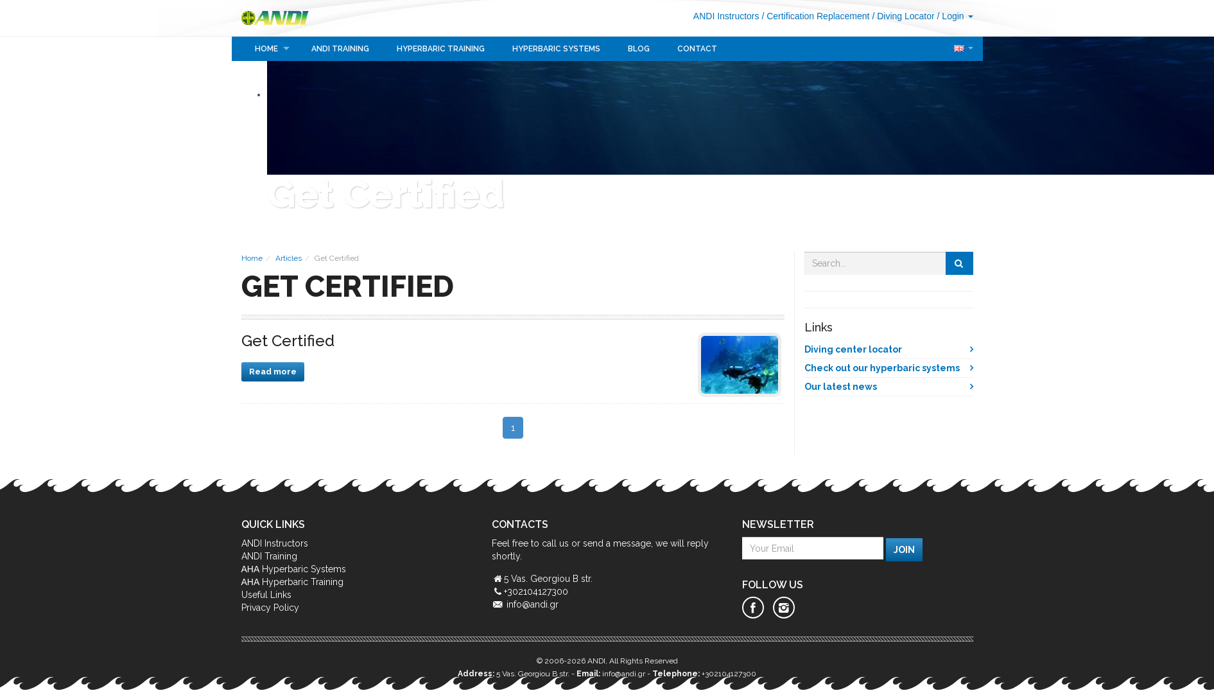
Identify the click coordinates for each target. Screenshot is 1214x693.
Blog (639, 48)
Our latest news (840, 387)
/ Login (955, 16)
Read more (273, 371)
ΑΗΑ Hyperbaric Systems (294, 569)
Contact (697, 48)
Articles (288, 258)
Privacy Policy (270, 607)
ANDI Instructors (726, 16)
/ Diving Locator (903, 16)
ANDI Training (340, 48)
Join (904, 550)
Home (266, 48)
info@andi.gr (533, 604)
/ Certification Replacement (815, 16)
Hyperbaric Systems (556, 48)
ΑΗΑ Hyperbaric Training (292, 582)
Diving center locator (853, 349)
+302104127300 (729, 673)
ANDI (280, 18)
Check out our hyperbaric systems (882, 368)
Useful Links (266, 595)
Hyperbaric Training (441, 48)
